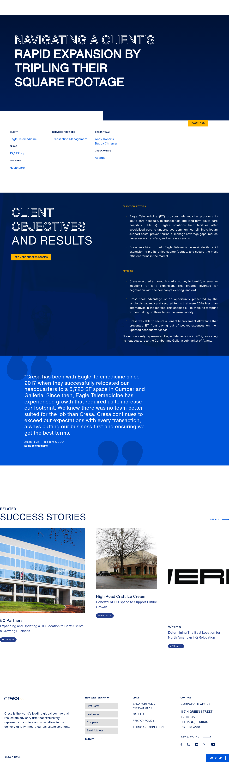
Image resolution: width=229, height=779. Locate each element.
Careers (139, 714)
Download (198, 123)
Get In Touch (196, 737)
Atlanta (100, 158)
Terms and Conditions (149, 727)
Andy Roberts (104, 139)
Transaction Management (69, 139)
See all (214, 519)
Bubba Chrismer (106, 143)
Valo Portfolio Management (144, 706)
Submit (89, 739)
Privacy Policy (143, 720)
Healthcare (17, 167)
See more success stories (31, 257)
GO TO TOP (216, 758)
